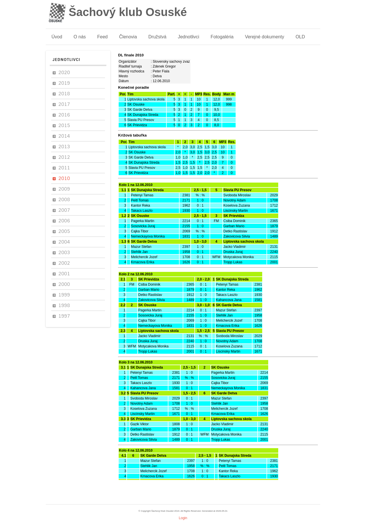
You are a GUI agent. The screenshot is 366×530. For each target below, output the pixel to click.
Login (183, 518)
